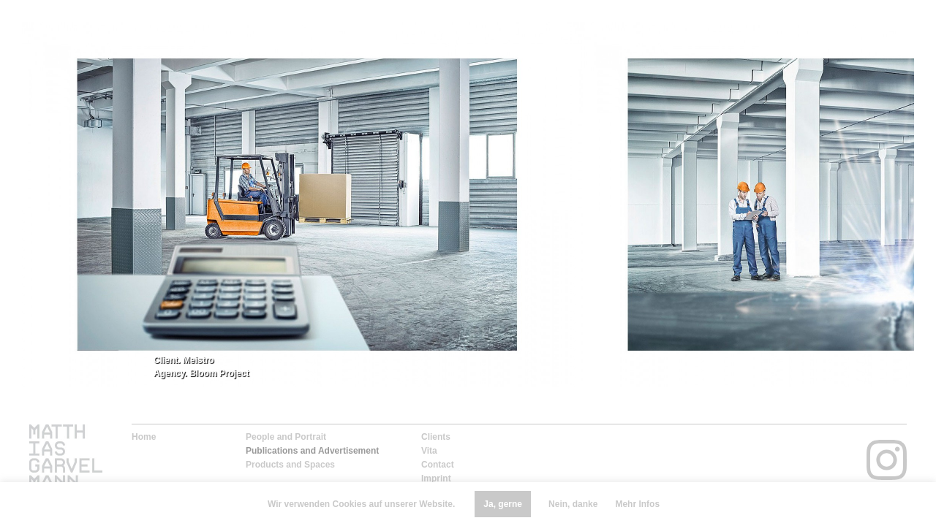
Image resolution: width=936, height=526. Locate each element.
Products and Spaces (290, 465)
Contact (437, 465)
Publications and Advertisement (312, 451)
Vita (429, 451)
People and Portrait (286, 437)
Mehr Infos (637, 504)
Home (144, 437)
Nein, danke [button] (572, 504)
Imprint (436, 478)
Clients (435, 437)
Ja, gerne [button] (502, 504)
